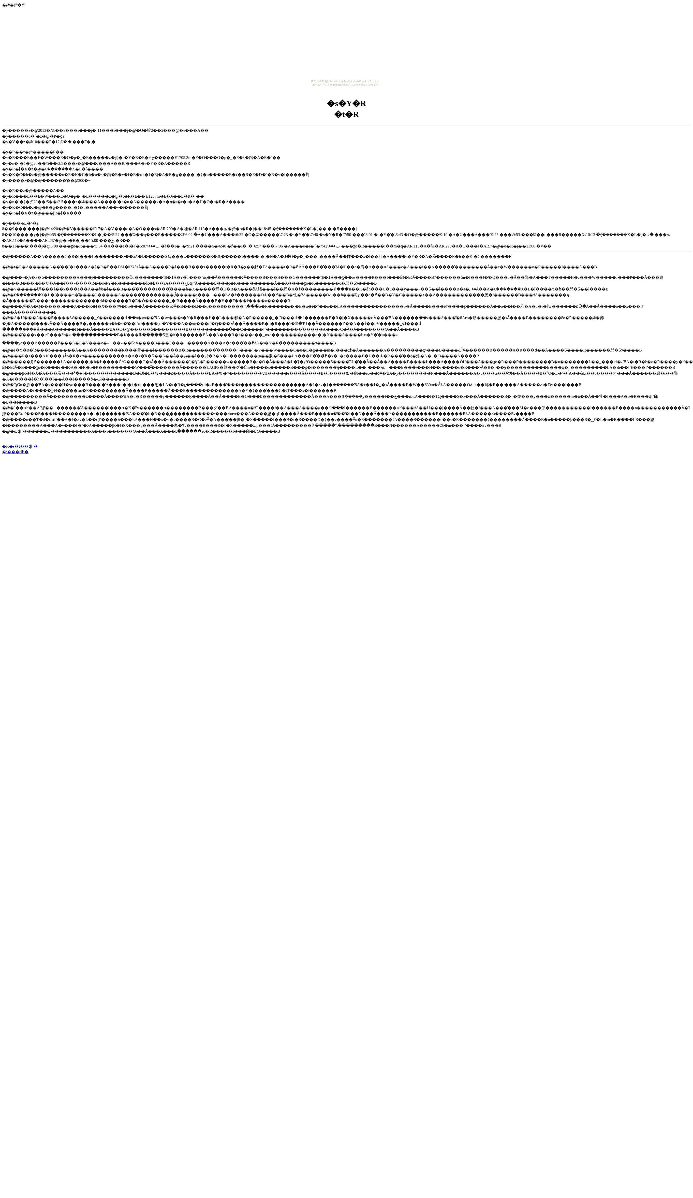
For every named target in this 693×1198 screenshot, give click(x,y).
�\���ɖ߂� (15, 452)
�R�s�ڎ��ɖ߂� (20, 446)
